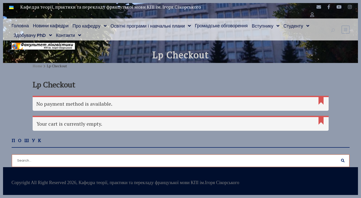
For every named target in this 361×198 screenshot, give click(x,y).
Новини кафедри (51, 26)
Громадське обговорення (221, 26)
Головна (20, 26)
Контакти (65, 35)
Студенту (293, 26)
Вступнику (262, 26)
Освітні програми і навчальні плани (148, 26)
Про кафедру (86, 26)
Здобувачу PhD (30, 35)
